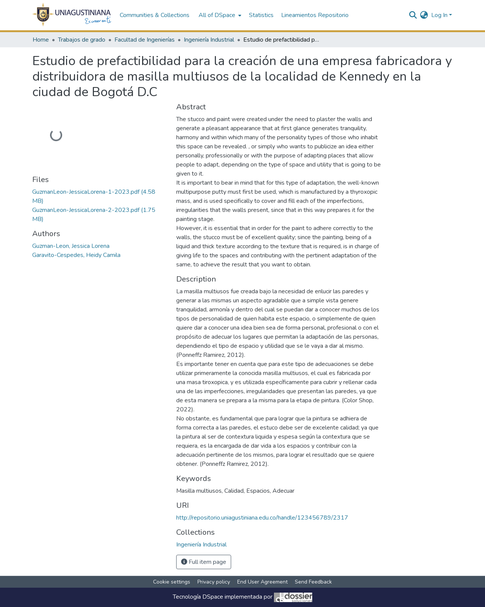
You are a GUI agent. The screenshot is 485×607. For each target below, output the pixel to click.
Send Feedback (313, 581)
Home (41, 40)
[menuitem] (219, 15)
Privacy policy (213, 581)
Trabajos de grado (81, 40)
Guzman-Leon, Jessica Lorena (71, 246)
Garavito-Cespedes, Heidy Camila (76, 255)
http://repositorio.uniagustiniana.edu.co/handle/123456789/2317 (262, 518)
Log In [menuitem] (439, 15)
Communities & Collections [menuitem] (154, 15)
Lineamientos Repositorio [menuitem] (315, 15)
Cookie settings (171, 581)
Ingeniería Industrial (209, 40)
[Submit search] (413, 15)
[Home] (72, 15)
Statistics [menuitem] (261, 15)
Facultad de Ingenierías (144, 40)
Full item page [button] (203, 562)
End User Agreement (262, 581)
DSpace (212, 597)
